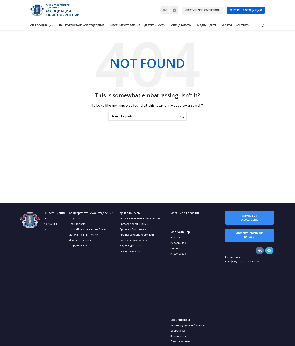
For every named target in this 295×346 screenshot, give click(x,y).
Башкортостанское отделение (91, 213)
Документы (50, 224)
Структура (75, 218)
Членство (49, 229)
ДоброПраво (178, 330)
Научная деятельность (133, 245)
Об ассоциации (55, 213)
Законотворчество (130, 251)
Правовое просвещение (134, 224)
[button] (249, 218)
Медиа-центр (180, 232)
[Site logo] (54, 10)
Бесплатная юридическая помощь (140, 218)
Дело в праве (180, 341)
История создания (80, 240)
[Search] (263, 25)
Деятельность (130, 213)
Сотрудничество (78, 245)
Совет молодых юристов (134, 240)
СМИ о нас (176, 248)
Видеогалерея (178, 253)
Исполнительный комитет (84, 234)
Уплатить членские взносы (202, 10)
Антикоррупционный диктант (187, 325)
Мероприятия (178, 243)
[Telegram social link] (174, 10)
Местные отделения (184, 213)
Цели (47, 218)
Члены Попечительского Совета (87, 229)
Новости (175, 237)
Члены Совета (77, 224)
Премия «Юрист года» (133, 229)
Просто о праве (179, 336)
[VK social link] (165, 10)
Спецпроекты (180, 320)
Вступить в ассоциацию (246, 10)
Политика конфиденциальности (242, 259)
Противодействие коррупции (137, 234)
